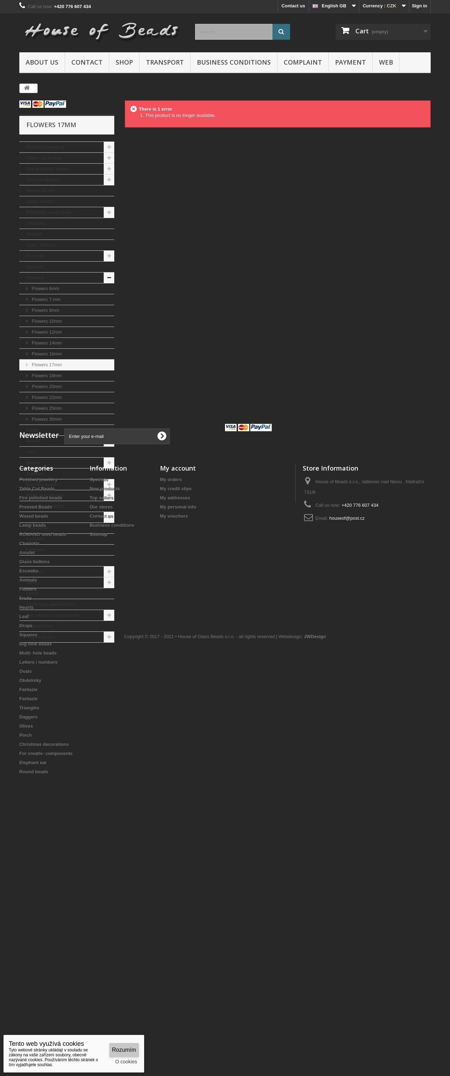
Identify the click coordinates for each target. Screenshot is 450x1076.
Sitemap (99, 781)
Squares (35, 473)
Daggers (35, 571)
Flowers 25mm (46, 408)
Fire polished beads (47, 168)
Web (386, 62)
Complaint (303, 62)
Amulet (33, 234)
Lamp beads (39, 201)
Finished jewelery (45, 147)
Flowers (34, 277)
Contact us (293, 5)
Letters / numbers (45, 506)
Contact (87, 62)
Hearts (33, 441)
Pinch (32, 593)
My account (178, 715)
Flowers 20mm (46, 386)
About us (42, 62)
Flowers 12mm (46, 332)
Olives (33, 582)
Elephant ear (39, 626)
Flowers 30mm (46, 419)
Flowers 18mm (46, 375)
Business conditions (234, 62)
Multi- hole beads (44, 495)
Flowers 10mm (46, 321)
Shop (124, 62)
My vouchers (174, 763)
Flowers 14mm (46, 343)
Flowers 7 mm (45, 299)
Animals (35, 266)
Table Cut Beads (44, 157)
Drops (32, 462)
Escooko (35, 255)
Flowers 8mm (45, 310)
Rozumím (124, 1050)
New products (105, 735)
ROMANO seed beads (49, 212)
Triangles (36, 560)
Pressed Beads (42, 179)
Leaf (31, 451)
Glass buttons (41, 245)
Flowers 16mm (46, 353)
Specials (99, 726)
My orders (171, 726)
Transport (165, 62)
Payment (350, 62)
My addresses (175, 744)
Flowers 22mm (46, 397)
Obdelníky (37, 528)
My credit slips (176, 735)
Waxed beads (40, 190)
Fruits (32, 430)
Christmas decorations (51, 604)
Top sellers (102, 744)
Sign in (419, 5)
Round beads (40, 636)
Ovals (32, 517)
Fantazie (35, 539)
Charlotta (36, 223)
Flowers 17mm (46, 364)
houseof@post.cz (347, 765)
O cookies (126, 1061)
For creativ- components (52, 615)
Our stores (101, 753)
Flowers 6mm (45, 288)
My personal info (178, 753)
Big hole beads (42, 484)
